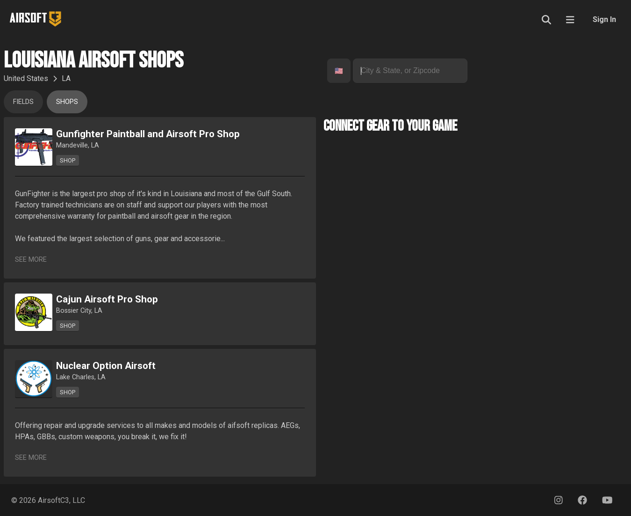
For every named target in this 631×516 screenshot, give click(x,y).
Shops (67, 102)
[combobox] (336, 70)
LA (66, 78)
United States (26, 78)
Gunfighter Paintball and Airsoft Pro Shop (148, 134)
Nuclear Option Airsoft (106, 365)
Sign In (604, 19)
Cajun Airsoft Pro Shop (107, 299)
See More (31, 260)
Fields (23, 102)
